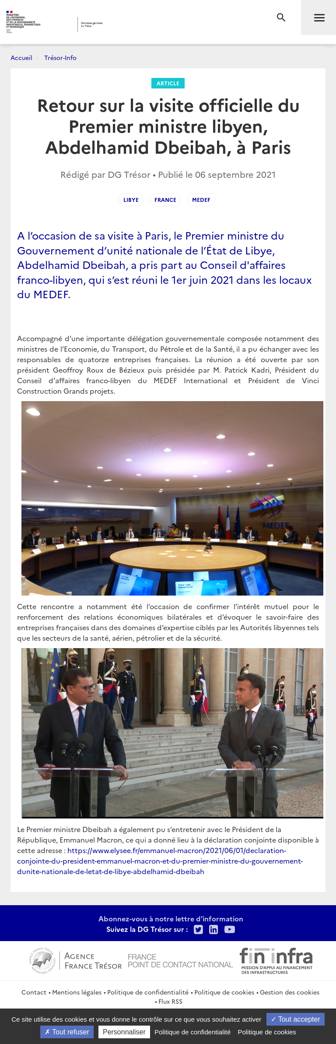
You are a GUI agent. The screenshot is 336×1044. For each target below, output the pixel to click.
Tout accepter (295, 1019)
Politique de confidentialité (148, 992)
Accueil (21, 57)
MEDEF (201, 199)
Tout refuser (67, 1032)
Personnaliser (124, 1032)
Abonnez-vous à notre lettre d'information (170, 918)
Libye (131, 199)
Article (168, 83)
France (165, 199)
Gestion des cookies (289, 992)
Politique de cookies (224, 992)
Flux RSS (170, 1001)
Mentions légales (77, 992)
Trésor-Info (60, 57)
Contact (33, 992)
